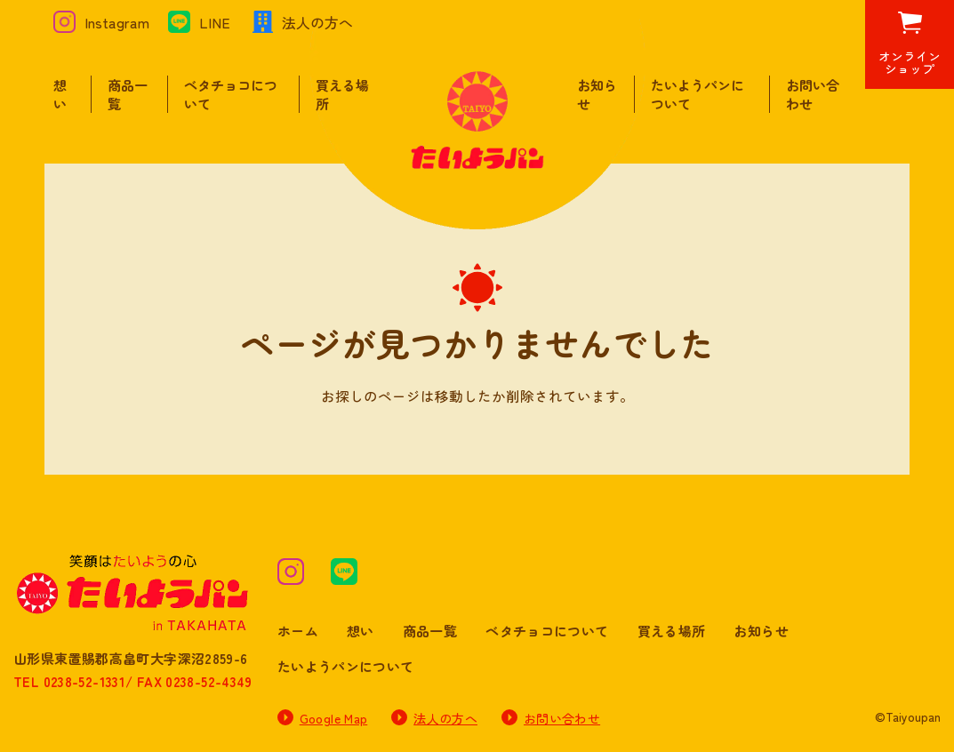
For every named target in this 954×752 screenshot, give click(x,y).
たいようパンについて (345, 666)
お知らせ (761, 630)
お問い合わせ (562, 718)
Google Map (334, 718)
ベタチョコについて (546, 630)
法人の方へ (445, 718)
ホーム (297, 630)
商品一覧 (430, 630)
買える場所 (671, 630)
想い (60, 94)
